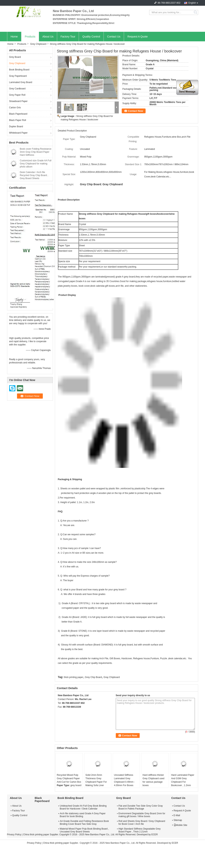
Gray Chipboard (112, 677)
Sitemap (178, 820)
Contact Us (113, 36)
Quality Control (91, 36)
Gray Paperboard (18, 76)
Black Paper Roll (17, 120)
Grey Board (15, 57)
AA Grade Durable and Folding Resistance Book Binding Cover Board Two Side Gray (84, 822)
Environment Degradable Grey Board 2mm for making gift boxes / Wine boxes (141, 815)
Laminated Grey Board (20, 82)
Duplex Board (16, 126)
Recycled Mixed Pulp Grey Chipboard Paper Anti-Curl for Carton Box (69, 778)
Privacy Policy (14, 834)
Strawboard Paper (18, 101)
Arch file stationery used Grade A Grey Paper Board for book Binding (82, 815)
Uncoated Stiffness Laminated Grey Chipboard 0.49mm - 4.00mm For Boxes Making (124, 782)
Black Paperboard (18, 114)
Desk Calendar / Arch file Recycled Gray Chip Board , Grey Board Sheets (34, 175)
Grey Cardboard (17, 88)
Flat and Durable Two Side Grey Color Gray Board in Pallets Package (140, 807)
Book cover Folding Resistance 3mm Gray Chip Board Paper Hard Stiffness (35, 152)
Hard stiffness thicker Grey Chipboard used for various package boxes (153, 780)
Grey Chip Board (93, 677)
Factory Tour (68, 36)
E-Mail (177, 815)
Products (30, 36)
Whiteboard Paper (18, 132)
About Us (47, 36)
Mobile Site (180, 825)
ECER (154, 834)
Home (14, 36)
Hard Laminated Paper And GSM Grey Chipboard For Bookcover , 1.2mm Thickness (182, 782)
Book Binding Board (19, 69)
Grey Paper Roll (17, 95)
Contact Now (135, 110)
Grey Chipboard (38, 44)
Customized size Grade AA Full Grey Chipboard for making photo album (35, 163)
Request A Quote (137, 36)
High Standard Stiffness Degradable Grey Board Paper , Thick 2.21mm (139, 830)
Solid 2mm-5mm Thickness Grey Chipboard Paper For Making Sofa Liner (96, 780)
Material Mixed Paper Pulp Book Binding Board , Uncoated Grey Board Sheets (84, 830)
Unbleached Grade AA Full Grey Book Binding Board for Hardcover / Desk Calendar (83, 807)
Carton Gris (15, 107)
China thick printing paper (36, 834)
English (192, 3)
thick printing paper (73, 677)
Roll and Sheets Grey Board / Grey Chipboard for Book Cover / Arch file (141, 822)
